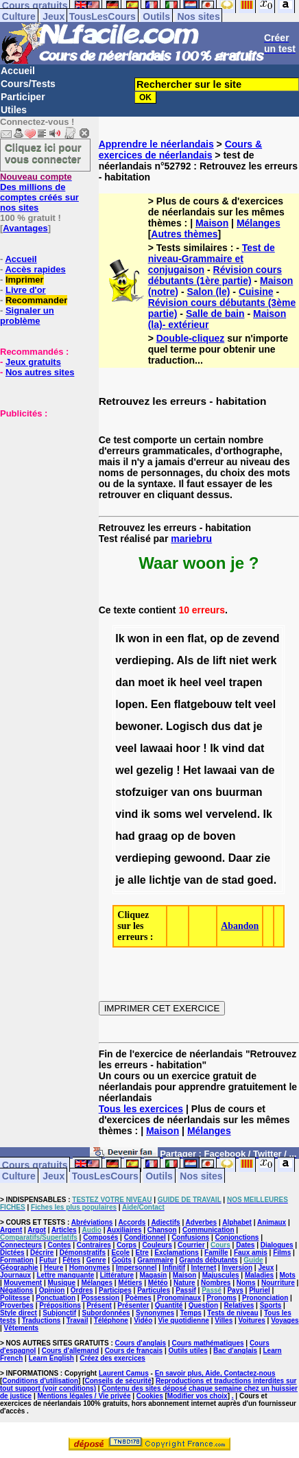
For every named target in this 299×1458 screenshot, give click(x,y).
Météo (158, 1282)
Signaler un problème (27, 315)
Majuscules (220, 1275)
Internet (204, 1267)
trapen (246, 682)
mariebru (191, 538)
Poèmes (138, 1298)
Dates (245, 1245)
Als (184, 660)
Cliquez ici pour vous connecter (43, 153)
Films (282, 1252)
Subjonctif (59, 1313)
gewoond (198, 858)
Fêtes (71, 1260)
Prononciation (265, 1298)
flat (195, 638)
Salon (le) (208, 291)
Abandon (240, 926)
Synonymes (155, 1313)
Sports (271, 1305)
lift (219, 660)
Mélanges (258, 222)
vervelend (231, 814)
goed (260, 880)
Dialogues (277, 1245)
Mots (288, 1275)
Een (161, 704)
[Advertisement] (41, 487)
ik (171, 682)
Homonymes (89, 1267)
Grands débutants (208, 1260)
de (232, 638)
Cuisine (256, 291)
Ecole (120, 1252)
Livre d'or (25, 290)
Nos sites (198, 16)
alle (137, 880)
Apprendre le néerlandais (156, 144)
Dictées (12, 1252)
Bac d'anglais (235, 1350)
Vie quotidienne (183, 1320)
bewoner (137, 726)
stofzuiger (141, 792)
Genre (96, 1260)
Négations (16, 1290)
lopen (130, 704)
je (257, 726)
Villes (223, 1320)
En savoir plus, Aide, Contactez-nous (215, 1373)
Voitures (252, 1320)
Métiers (130, 1282)
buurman (238, 792)
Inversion (237, 1267)
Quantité (169, 1305)
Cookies (149, 1396)
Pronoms (221, 1298)
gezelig (155, 770)
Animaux (271, 1222)
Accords (131, 1222)
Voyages (284, 1320)
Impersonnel (136, 1267)
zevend (260, 638)
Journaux (15, 1275)
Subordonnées (106, 1313)
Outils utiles (187, 1350)
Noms (246, 1282)
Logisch (187, 726)
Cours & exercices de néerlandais (180, 150)
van (249, 770)
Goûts (122, 1260)
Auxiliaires (124, 1230)
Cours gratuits (35, 1164)
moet (151, 682)
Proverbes (17, 1305)
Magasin (153, 1275)
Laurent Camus (124, 1373)
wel (124, 770)
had (124, 836)
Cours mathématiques (208, 1343)
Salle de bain (215, 313)
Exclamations (176, 1252)
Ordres (82, 1290)
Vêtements (21, 1328)
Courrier (191, 1245)
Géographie (19, 1267)
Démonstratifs (83, 1252)
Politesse (15, 1298)
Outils (156, 16)
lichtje (164, 880)
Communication (208, 1230)
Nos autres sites (39, 372)
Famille (216, 1252)
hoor (188, 748)
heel (191, 682)
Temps (191, 1313)
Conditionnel (145, 1237)
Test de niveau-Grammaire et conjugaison (211, 258)
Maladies (259, 1275)
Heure (53, 1267)
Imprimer (24, 279)
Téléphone (111, 1320)
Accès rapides (35, 269)
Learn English (51, 1358)
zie (263, 858)
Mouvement (23, 1282)
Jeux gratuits (33, 362)
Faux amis (250, 1252)
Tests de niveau (232, 1313)
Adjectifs (165, 1222)
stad (233, 880)
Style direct (18, 1313)
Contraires (94, 1245)
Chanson (162, 1230)
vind (233, 748)
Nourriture (278, 1282)
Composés (100, 1237)
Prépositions (60, 1305)
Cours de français (134, 1350)
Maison (211, 222)
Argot (36, 1230)
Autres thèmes (184, 233)
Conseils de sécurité (118, 1381)
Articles (64, 1230)
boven (219, 836)
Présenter (133, 1305)
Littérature (117, 1275)
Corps (126, 1245)
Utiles (14, 109)
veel (215, 682)
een (174, 638)
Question (203, 1305)
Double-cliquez (190, 338)
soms (167, 814)
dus (220, 726)
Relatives (239, 1305)
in (158, 638)
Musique (62, 1282)
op (217, 638)
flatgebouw (203, 704)
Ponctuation (55, 1298)
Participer (23, 96)
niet (238, 660)
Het (192, 770)
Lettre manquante (65, 1275)
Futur (48, 1260)
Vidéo (143, 1320)
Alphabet (237, 1222)
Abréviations (92, 1222)
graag (153, 836)
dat (242, 726)
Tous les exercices (141, 1108)
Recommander (36, 300)
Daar (240, 858)
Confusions (190, 1237)
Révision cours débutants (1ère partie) (215, 275)
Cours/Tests (28, 83)
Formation (17, 1260)
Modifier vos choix (197, 1396)
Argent (11, 1230)
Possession (100, 1298)
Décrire (41, 1252)
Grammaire (155, 1260)
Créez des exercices (112, 1358)
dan (124, 682)
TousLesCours (102, 16)
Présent (99, 1305)
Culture (19, 16)
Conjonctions (237, 1237)
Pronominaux (179, 1298)
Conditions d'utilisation (40, 1381)
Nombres (215, 1282)
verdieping (143, 660)
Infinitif (174, 1267)
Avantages (25, 228)
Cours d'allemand (70, 1350)
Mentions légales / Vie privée (84, 1396)
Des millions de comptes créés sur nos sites (39, 192)
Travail (77, 1320)
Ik (119, 638)
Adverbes (201, 1222)
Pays (235, 1290)
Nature (184, 1282)
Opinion (52, 1290)
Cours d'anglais (141, 1343)
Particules (153, 1290)
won (139, 638)
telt (243, 704)
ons (202, 792)
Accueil (18, 70)
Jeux (53, 16)
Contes (59, 1245)
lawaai (156, 748)
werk (264, 660)
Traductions (41, 1320)
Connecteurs (21, 1245)
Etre (141, 1252)
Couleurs (156, 1245)
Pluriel (259, 1290)
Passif (185, 1290)
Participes (115, 1290)
